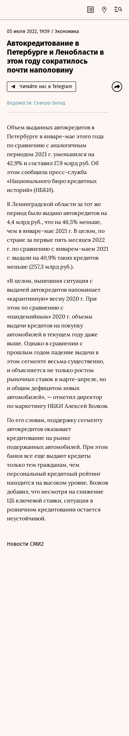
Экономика (67, 31)
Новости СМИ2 (25, 544)
